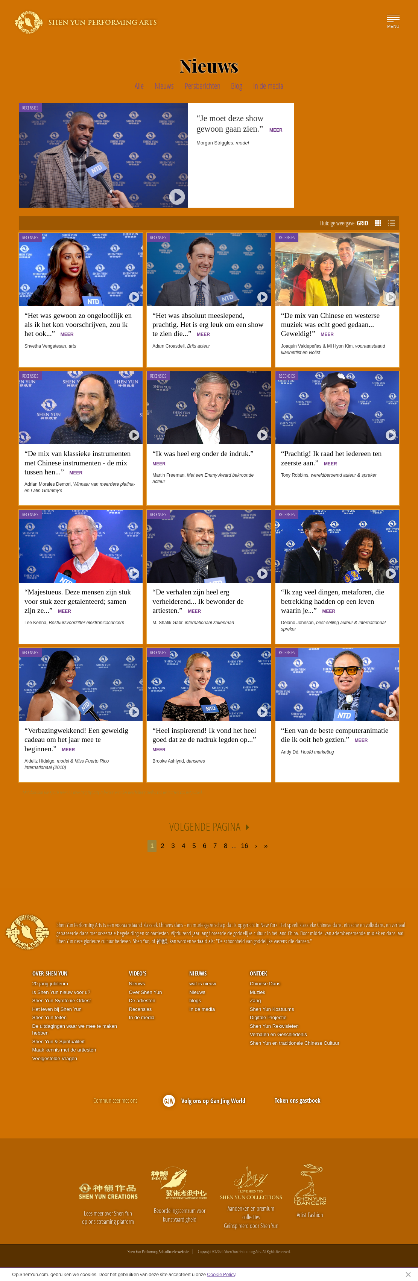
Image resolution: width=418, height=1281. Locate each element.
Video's (137, 973)
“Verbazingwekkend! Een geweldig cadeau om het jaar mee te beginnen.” (76, 739)
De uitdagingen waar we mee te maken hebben (74, 1029)
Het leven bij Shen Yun (57, 1009)
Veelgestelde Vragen (55, 1058)
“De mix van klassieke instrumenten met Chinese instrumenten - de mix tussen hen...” (77, 463)
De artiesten (142, 1000)
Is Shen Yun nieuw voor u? (61, 992)
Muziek (257, 992)
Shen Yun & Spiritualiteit (58, 1041)
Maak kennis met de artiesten (64, 1050)
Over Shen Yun (49, 973)
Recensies (30, 237)
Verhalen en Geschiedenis (278, 1034)
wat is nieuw (202, 983)
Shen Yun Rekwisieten (274, 1026)
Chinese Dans (265, 983)
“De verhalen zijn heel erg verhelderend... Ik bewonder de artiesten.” (197, 601)
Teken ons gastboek (298, 1100)
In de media (142, 1017)
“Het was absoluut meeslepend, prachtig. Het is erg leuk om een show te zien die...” (207, 325)
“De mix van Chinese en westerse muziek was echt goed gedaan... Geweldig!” (330, 325)
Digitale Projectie (268, 1017)
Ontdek (258, 973)
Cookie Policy (221, 1274)
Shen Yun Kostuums (272, 1009)
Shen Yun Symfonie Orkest (61, 1000)
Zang (255, 1000)
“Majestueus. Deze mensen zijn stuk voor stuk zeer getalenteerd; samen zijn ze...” (77, 601)
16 (244, 845)
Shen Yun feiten (49, 1017)
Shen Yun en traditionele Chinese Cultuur (294, 1043)
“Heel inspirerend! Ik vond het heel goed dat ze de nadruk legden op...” (206, 739)
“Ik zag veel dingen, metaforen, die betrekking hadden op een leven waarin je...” (332, 601)
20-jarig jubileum (50, 983)
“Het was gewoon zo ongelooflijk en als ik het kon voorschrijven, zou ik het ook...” (78, 325)
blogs (195, 1000)
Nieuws (137, 983)
